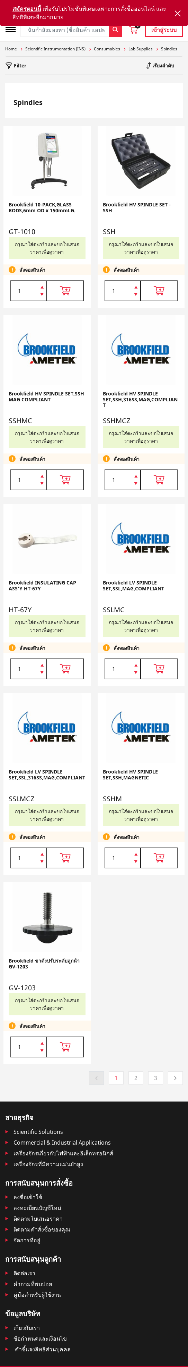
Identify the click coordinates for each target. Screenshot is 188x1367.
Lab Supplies (140, 49)
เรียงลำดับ (162, 65)
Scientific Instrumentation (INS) (55, 49)
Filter (19, 65)
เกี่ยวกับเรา (27, 1328)
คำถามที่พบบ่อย (33, 1284)
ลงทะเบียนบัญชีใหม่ (37, 1208)
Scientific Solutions (38, 1132)
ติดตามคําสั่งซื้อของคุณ (42, 1229)
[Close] (177, 13)
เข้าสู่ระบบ (164, 30)
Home (11, 49)
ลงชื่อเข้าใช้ (28, 1197)
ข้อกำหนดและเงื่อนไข (40, 1338)
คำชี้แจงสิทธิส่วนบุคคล (42, 1349)
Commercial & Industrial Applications (62, 1142)
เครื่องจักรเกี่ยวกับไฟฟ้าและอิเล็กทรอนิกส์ (63, 1153)
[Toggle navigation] (12, 28)
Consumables (107, 49)
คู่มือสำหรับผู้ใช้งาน (37, 1295)
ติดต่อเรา (24, 1273)
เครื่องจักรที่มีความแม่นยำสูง (48, 1164)
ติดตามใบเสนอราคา (38, 1218)
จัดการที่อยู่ (27, 1240)
